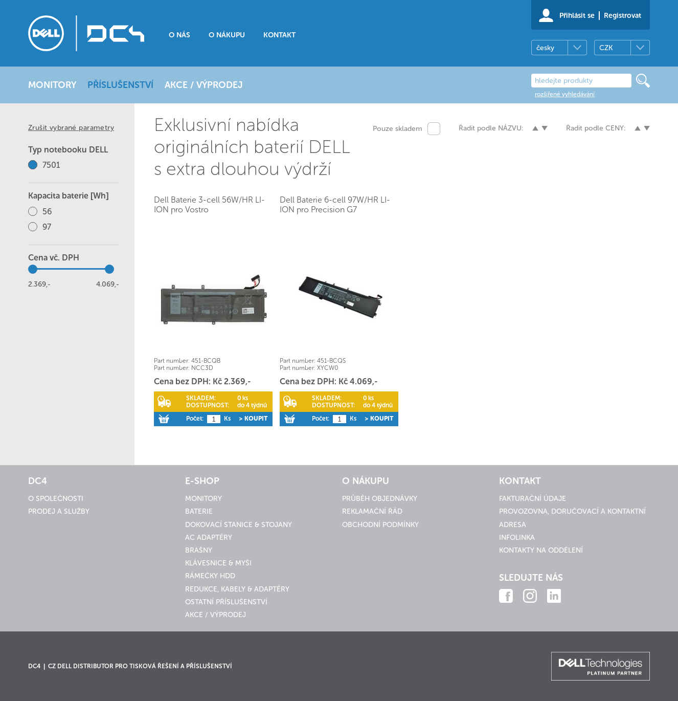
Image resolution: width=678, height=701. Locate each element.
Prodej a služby (58, 511)
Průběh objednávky (379, 498)
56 (47, 211)
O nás (179, 35)
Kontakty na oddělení (541, 550)
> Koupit (253, 418)
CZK (606, 47)
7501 (51, 165)
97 (46, 227)
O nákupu (227, 35)
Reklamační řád (372, 511)
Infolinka (517, 537)
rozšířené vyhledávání (565, 94)
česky (545, 47)
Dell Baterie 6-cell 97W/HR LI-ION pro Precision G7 (335, 204)
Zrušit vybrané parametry (71, 127)
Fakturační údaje (532, 498)
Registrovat (622, 15)
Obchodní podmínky (380, 524)
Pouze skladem (397, 128)
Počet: (195, 418)
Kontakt (279, 35)
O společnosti (55, 498)
